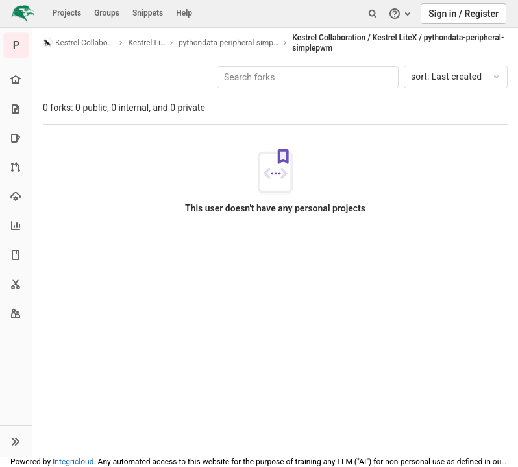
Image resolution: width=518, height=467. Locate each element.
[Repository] (16, 108)
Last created (456, 76)
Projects (67, 13)
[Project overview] (16, 79)
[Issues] (16, 137)
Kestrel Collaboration (79, 42)
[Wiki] (16, 254)
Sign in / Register (463, 13)
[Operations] (16, 196)
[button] (16, 441)
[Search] (372, 13)
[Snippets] (16, 283)
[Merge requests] (16, 167)
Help (184, 13)
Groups (106, 13)
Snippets (147, 13)
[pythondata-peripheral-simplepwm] (16, 45)
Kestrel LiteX (146, 42)
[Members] (16, 313)
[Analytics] (16, 225)
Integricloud (73, 461)
